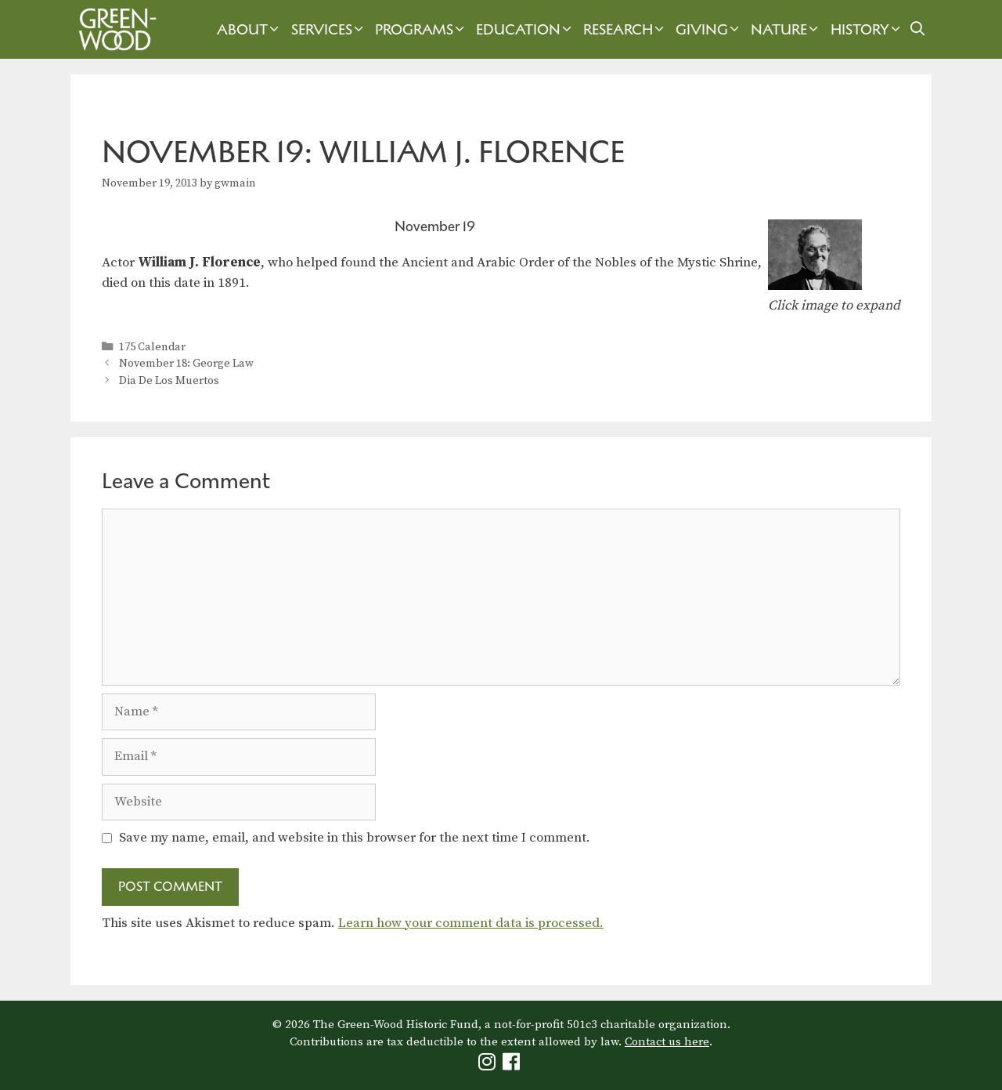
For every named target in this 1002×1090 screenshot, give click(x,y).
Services (329, 29)
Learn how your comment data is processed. (471, 923)
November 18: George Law (186, 364)
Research (625, 29)
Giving (709, 29)
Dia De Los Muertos (169, 381)
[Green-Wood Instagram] (488, 1065)
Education (525, 29)
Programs (421, 29)
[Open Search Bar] (918, 29)
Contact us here (667, 1041)
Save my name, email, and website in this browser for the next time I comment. (354, 837)
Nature (786, 29)
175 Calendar (152, 347)
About (250, 29)
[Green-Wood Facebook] (513, 1065)
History (867, 29)
